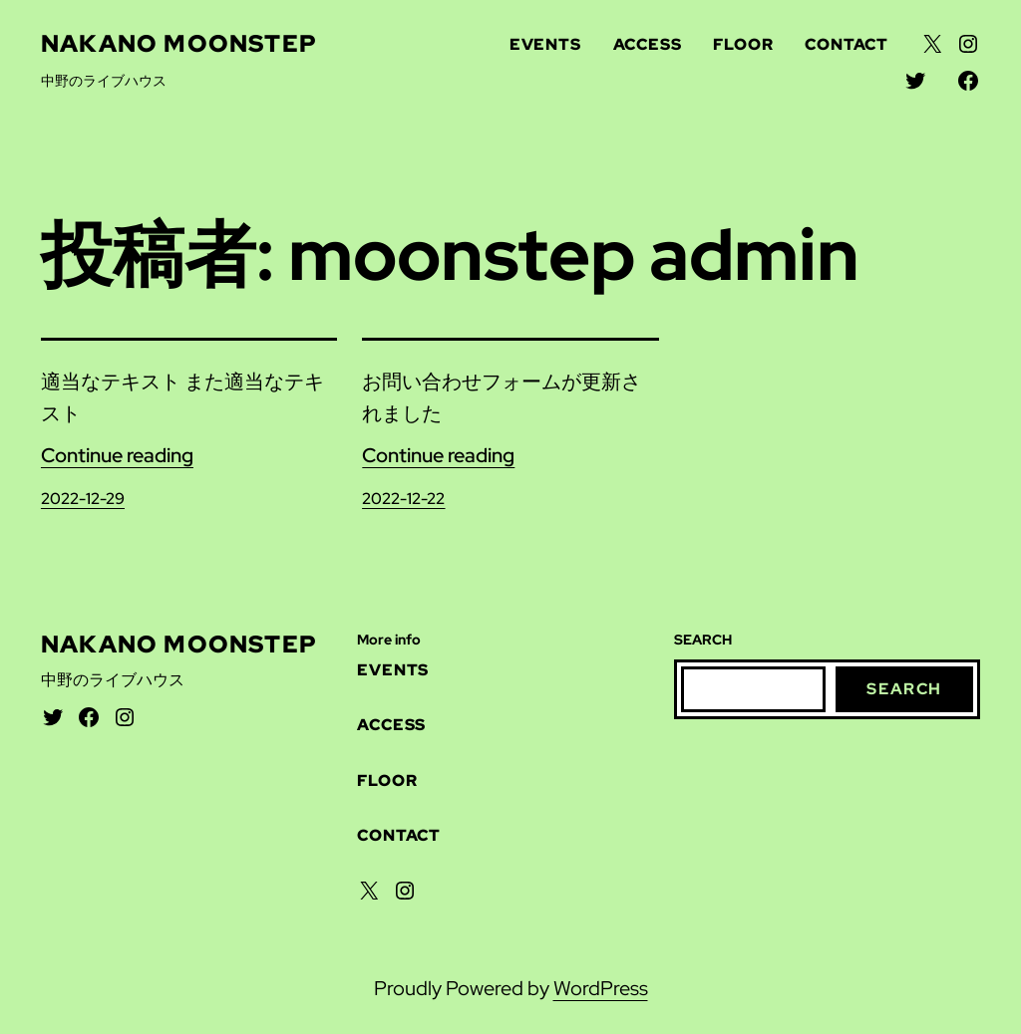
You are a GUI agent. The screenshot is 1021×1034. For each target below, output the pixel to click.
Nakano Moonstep (179, 43)
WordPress (600, 988)
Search (904, 688)
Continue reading (117, 455)
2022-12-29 (83, 498)
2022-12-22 (403, 498)
